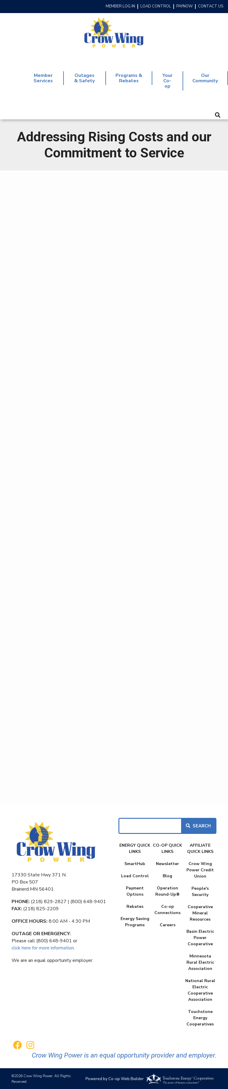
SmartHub (134, 863)
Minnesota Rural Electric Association (200, 962)
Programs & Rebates (128, 78)
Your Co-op (167, 80)
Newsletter (167, 863)
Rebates (134, 906)
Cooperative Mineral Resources (200, 912)
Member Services (43, 78)
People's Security (200, 891)
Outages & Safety (84, 78)
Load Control (135, 875)
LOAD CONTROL (155, 6)
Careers (167, 924)
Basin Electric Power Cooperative (200, 937)
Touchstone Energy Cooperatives (200, 1017)
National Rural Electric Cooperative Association (200, 989)
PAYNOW (184, 6)
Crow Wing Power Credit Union (200, 869)
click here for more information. (43, 947)
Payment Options (135, 891)
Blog (167, 875)
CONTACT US (210, 6)
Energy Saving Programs (135, 921)
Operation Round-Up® (167, 891)
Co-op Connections (167, 909)
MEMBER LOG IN (120, 6)
